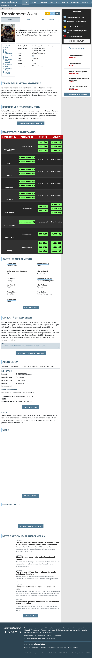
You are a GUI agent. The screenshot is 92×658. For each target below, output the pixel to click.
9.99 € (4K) (56, 213)
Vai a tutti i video (30, 496)
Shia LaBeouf (11, 264)
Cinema (65, 2)
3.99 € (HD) (43, 150)
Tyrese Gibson (12, 292)
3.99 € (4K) (43, 142)
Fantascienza (41, 53)
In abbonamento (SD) (27, 157)
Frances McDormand (44, 279)
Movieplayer (5, 8)
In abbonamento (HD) (27, 161)
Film (25, 2)
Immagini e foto (8, 69)
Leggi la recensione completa (30, 123)
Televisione (43, 2)
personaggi (54, 2)
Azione (34, 53)
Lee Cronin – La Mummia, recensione (18, 5)
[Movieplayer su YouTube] (16, 631)
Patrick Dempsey (43, 264)
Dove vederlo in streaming (8, 53)
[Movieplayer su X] (9, 631)
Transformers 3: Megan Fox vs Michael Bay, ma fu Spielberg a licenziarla (36, 573)
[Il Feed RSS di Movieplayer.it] (20, 631)
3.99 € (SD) (43, 146)
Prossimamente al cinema (77, 94)
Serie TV (33, 2)
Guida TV (85, 2)
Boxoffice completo (77, 41)
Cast (6, 57)
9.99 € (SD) (56, 209)
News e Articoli (48, 20)
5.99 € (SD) (56, 142)
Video (28, 20)
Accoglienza (9, 64)
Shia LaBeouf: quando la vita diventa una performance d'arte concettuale (37, 603)
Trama (7, 48)
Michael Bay (35, 58)
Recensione (9, 50)
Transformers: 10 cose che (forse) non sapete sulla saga (36, 588)
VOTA (57, 13)
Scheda (10, 20)
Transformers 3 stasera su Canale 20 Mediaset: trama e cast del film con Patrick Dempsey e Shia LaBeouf (37, 543)
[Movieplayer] (12, 628)
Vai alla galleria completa (30, 526)
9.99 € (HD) (56, 205)
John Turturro (42, 285)
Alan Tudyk (11, 285)
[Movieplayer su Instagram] (12, 631)
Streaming (75, 2)
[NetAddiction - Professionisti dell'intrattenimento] (39, 644)
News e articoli (7, 72)
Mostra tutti (31, 615)
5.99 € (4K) (56, 146)
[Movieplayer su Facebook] (5, 631)
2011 (33, 55)
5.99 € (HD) (56, 150)
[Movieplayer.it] (9, 2)
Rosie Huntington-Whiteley (17, 271)
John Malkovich (42, 271)
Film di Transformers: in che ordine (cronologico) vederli (35, 558)
